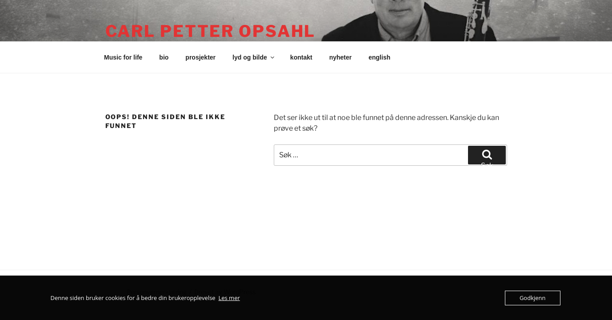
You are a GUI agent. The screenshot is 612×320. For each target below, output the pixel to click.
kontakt (301, 57)
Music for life (123, 57)
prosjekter (200, 57)
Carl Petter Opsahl (210, 31)
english (379, 57)
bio (163, 57)
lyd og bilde (254, 57)
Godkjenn (533, 298)
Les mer (229, 298)
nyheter (340, 57)
